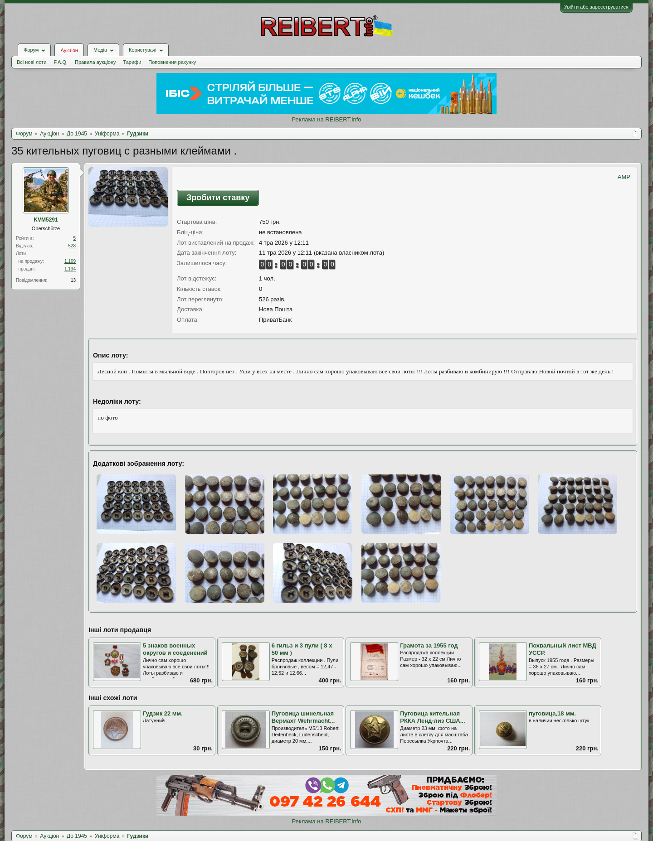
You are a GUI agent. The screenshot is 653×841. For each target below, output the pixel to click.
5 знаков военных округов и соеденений (175, 649)
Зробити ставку (217, 197)
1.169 (70, 261)
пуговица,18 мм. (552, 713)
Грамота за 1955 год (429, 645)
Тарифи (132, 62)
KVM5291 (46, 220)
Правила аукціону (95, 62)
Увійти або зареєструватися (596, 7)
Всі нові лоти (31, 62)
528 (72, 245)
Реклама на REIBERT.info (326, 119)
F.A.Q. (61, 62)
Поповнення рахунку (172, 62)
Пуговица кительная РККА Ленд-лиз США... (432, 717)
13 (73, 280)
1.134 (70, 268)
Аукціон (69, 50)
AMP (624, 177)
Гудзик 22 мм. (163, 713)
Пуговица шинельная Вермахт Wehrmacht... (303, 717)
